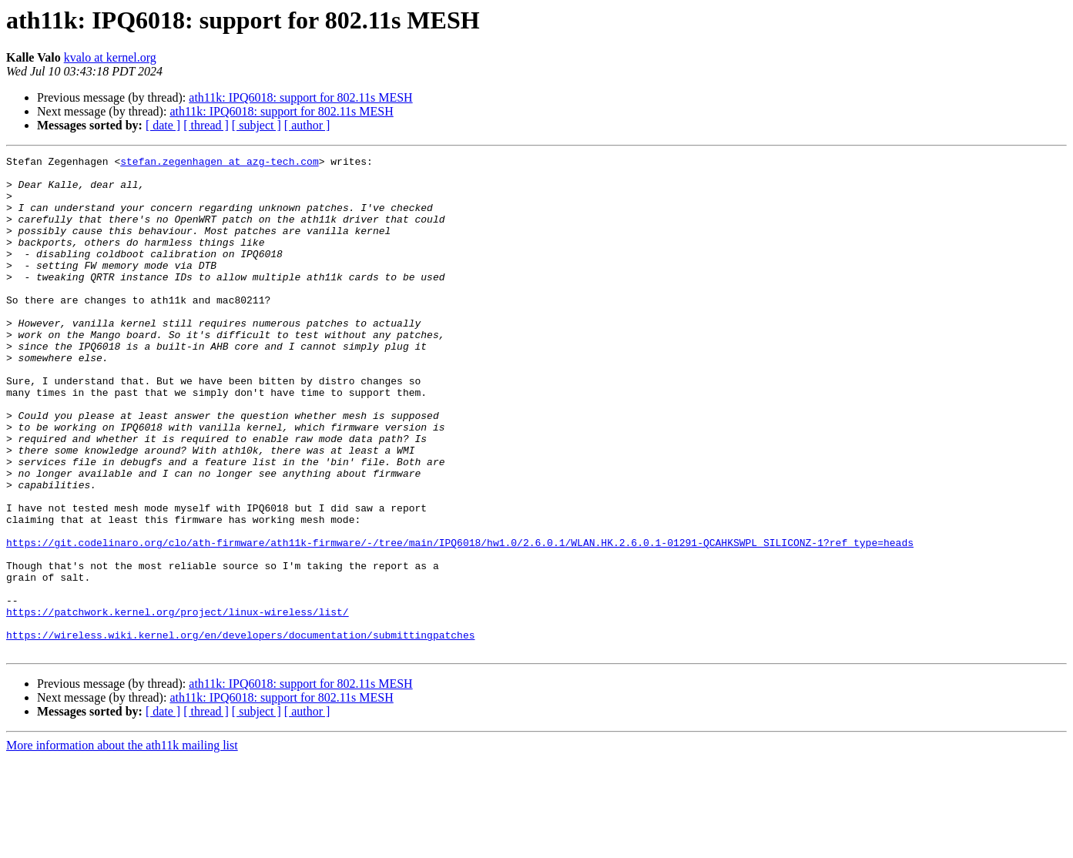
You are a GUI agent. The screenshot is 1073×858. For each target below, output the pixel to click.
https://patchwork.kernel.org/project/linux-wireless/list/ (177, 704)
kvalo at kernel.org (110, 57)
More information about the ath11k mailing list (122, 844)
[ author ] (307, 125)
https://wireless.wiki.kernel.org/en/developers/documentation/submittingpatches (240, 732)
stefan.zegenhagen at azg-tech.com (219, 163)
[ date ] (163, 125)
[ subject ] (256, 125)
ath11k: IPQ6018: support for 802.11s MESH (300, 97)
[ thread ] (206, 125)
